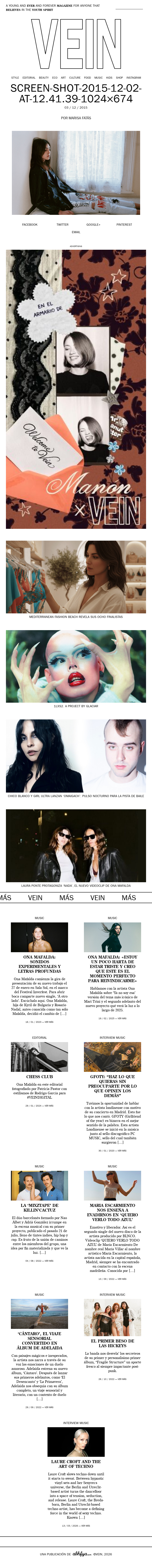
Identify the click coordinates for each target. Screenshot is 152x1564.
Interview (107, 1038)
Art (63, 78)
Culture (75, 78)
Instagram (133, 78)
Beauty (44, 78)
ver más (49, 1022)
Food (87, 78)
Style (15, 78)
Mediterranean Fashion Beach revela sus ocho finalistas (76, 617)
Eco (54, 78)
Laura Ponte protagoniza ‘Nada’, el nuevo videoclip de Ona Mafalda (76, 886)
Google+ (7, 1561)
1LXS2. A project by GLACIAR (76, 706)
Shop (119, 78)
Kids (109, 78)
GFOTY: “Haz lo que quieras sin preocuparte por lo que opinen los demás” (112, 1086)
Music (98, 78)
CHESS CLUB (39, 1077)
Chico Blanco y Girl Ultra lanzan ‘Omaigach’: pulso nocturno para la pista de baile (76, 796)
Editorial (29, 78)
